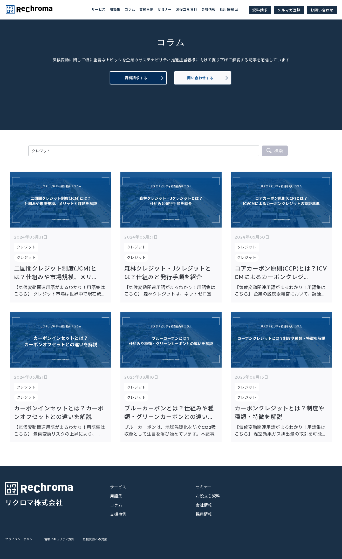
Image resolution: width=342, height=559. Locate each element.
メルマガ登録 (288, 9)
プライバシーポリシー (20, 539)
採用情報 (227, 9)
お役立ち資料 (186, 9)
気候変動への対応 (95, 539)
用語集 (115, 9)
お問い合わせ (321, 9)
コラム (116, 505)
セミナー (165, 9)
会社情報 (208, 9)
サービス (118, 486)
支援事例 (146, 9)
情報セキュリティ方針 (59, 539)
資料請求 (260, 9)
